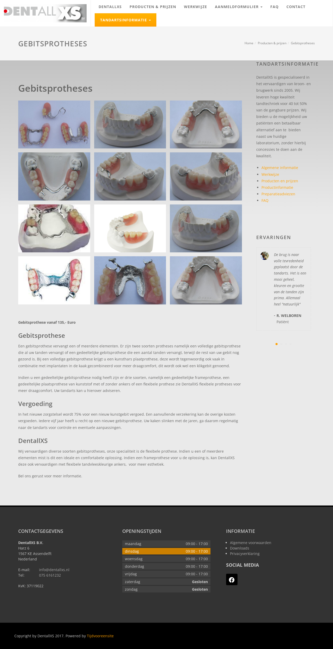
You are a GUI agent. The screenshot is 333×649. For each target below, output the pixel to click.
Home (249, 43)
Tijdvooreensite (100, 635)
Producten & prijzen (153, 6)
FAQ (274, 6)
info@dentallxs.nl (54, 569)
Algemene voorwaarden (250, 542)
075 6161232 (50, 575)
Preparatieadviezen (278, 193)
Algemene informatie (279, 167)
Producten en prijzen (279, 180)
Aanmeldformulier (240, 4)
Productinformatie (277, 187)
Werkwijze (195, 6)
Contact (295, 6)
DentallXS (110, 6)
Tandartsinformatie (128, 18)
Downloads (239, 548)
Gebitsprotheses (303, 43)
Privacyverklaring (245, 553)
